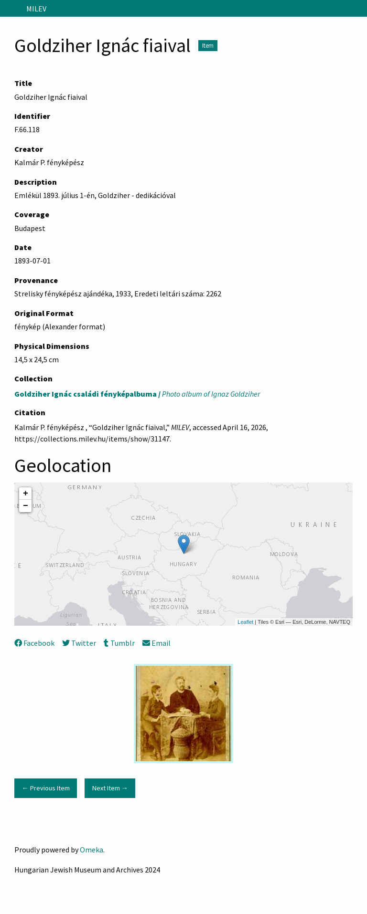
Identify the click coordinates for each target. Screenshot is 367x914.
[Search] (359, 8)
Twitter (79, 643)
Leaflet (245, 622)
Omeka (91, 849)
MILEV (36, 8)
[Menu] (11, 8)
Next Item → (110, 788)
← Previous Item (45, 788)
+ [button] (25, 493)
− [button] (25, 506)
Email (156, 643)
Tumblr (119, 643)
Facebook (34, 643)
